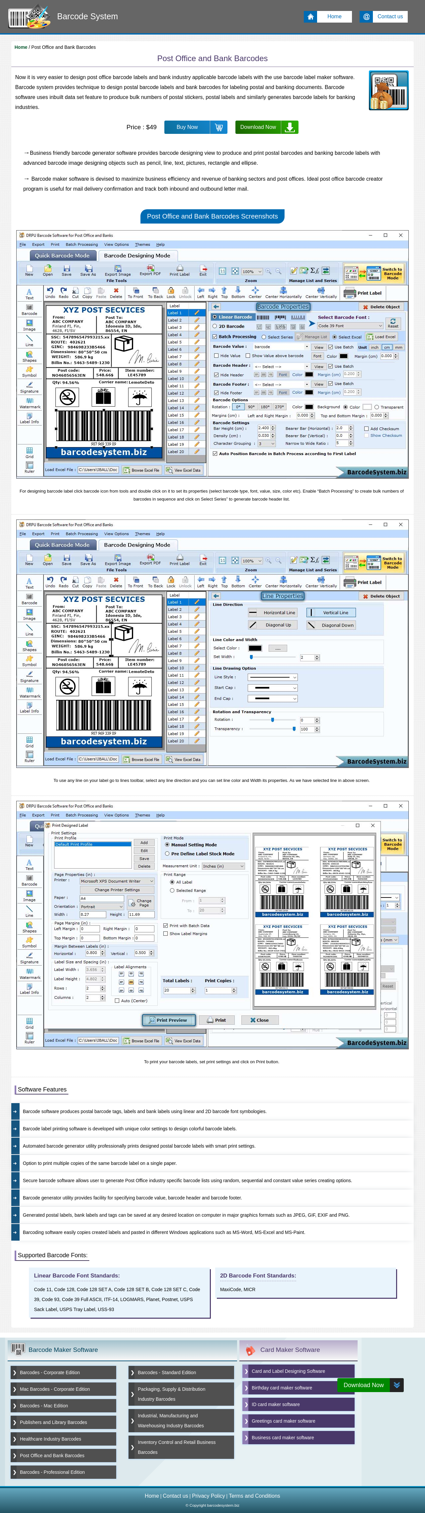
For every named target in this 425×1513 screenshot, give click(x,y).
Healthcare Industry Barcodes (50, 1439)
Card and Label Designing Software (288, 1371)
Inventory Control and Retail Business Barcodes (176, 1447)
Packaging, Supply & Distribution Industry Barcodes (171, 1394)
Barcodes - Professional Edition (52, 1472)
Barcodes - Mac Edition (44, 1405)
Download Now (258, 127)
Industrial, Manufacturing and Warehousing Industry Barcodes (171, 1420)
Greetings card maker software (283, 1421)
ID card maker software (276, 1404)
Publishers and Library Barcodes (53, 1422)
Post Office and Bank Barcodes (52, 1455)
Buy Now (187, 127)
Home (21, 47)
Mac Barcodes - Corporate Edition (55, 1389)
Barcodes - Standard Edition (167, 1372)
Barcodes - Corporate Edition (50, 1372)
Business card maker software (283, 1437)
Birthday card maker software (282, 1387)
